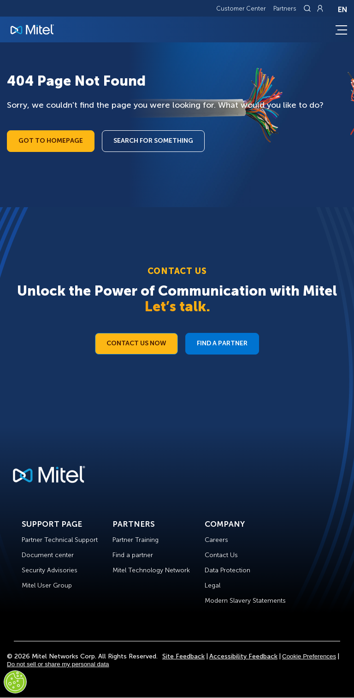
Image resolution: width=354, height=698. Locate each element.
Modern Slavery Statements (245, 601)
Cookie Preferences (309, 656)
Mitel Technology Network (151, 570)
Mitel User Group (47, 585)
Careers (216, 540)
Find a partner (132, 555)
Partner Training (135, 540)
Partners (284, 8)
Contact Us (221, 555)
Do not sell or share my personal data (58, 664)
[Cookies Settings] (15, 681)
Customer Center (241, 8)
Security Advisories (49, 570)
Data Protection (227, 570)
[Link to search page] (308, 8)
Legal (212, 585)
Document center (48, 555)
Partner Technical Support (60, 540)
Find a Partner (222, 343)
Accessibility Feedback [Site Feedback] (243, 656)
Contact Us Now (136, 343)
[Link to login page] (319, 8)
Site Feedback (183, 656)
